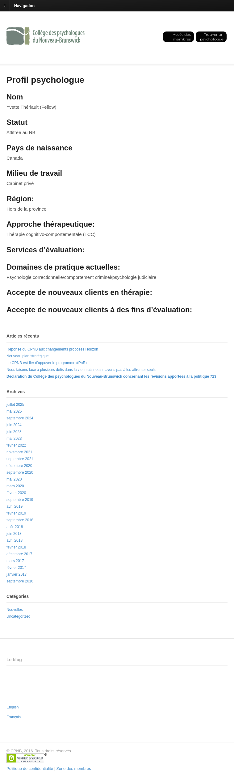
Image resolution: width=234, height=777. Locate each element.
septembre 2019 (19, 500)
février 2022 (16, 445)
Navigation (24, 5)
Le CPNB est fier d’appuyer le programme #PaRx (46, 363)
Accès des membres (181, 36)
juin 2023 (14, 432)
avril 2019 (14, 506)
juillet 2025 (15, 404)
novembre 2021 (19, 452)
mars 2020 (15, 486)
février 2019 (16, 513)
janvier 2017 (16, 574)
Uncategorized (18, 616)
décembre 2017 (19, 554)
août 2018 (14, 527)
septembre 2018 (19, 520)
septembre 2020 (19, 472)
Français (13, 717)
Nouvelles (14, 609)
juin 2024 (14, 425)
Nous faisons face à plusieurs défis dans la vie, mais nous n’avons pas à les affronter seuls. (81, 370)
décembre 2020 (19, 466)
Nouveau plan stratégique (27, 356)
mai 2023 (14, 438)
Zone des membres (73, 768)
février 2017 (16, 567)
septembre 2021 (19, 459)
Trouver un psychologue (212, 36)
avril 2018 (14, 540)
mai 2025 (14, 411)
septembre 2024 (19, 418)
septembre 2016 (19, 581)
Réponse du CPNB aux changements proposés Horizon (52, 349)
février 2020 (16, 493)
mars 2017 (15, 561)
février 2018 (16, 547)
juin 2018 (14, 533)
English (12, 707)
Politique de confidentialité (29, 768)
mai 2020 (14, 479)
